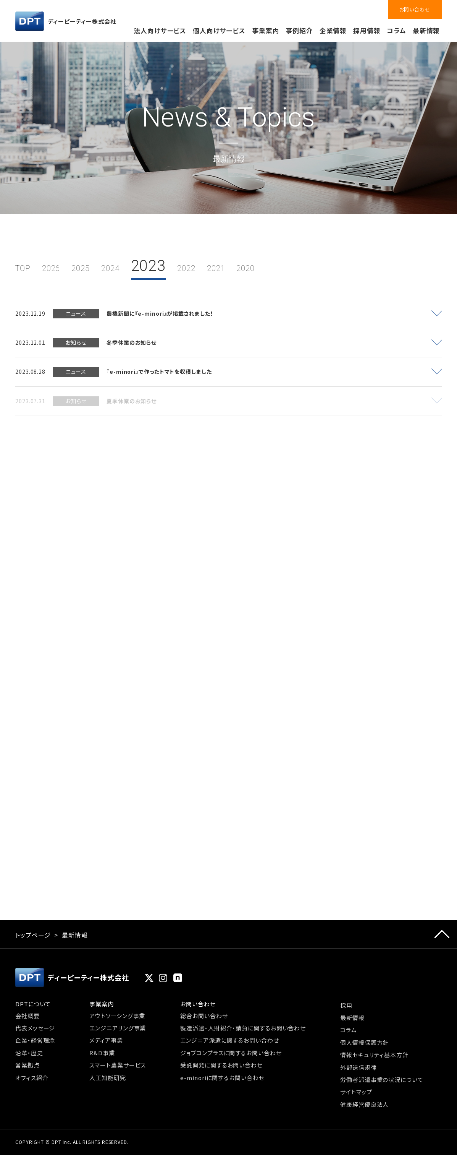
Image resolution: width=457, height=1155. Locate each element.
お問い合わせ (414, 9)
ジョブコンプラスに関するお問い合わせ (230, 1053)
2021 (216, 268)
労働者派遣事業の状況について (381, 1080)
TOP (23, 268)
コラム (396, 30)
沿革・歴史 (29, 1053)
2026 (51, 268)
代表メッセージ (35, 1028)
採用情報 (367, 30)
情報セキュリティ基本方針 (374, 1055)
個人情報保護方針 (364, 1042)
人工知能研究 (107, 1078)
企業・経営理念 (35, 1040)
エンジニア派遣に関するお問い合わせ (229, 1040)
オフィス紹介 (31, 1078)
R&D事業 (102, 1053)
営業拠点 (27, 1065)
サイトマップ (356, 1092)
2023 (148, 266)
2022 (186, 268)
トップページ (32, 934)
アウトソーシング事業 (117, 1016)
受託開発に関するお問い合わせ (221, 1065)
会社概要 (27, 1016)
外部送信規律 (358, 1067)
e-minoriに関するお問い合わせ (222, 1078)
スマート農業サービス (117, 1065)
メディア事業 (106, 1040)
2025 (80, 268)
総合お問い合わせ (204, 1016)
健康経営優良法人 (364, 1104)
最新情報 (426, 30)
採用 (346, 1005)
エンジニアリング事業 (117, 1028)
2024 (110, 268)
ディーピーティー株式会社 (65, 21)
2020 (245, 268)
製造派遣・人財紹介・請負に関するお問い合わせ (243, 1028)
